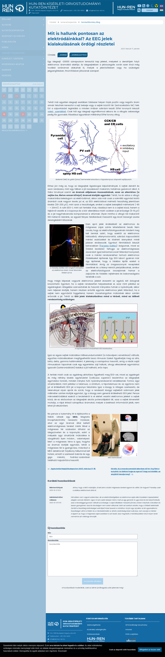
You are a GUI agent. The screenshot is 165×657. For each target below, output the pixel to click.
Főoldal (53, 22)
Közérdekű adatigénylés (96, 629)
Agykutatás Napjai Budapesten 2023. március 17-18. (72, 469)
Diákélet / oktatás (12, 59)
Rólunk (6, 19)
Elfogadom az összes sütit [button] (150, 650)
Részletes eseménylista (13, 130)
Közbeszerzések (93, 634)
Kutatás (6, 25)
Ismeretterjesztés (13, 53)
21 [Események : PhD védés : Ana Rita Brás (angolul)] (23, 114)
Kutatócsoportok (13, 30)
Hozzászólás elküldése (92, 581)
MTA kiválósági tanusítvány (136, 625)
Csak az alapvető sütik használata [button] (122, 650)
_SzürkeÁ (62, 55)
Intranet (150, 10)
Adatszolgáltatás (93, 625)
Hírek (5, 47)
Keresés (6, 75)
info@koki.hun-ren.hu (96, 10)
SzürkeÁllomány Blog (90, 22)
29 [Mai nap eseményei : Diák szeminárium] (16, 96)
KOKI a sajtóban (132, 634)
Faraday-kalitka (108, 245)
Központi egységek (13, 36)
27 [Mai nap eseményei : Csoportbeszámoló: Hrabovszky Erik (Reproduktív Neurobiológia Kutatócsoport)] (4, 96)
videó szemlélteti (57, 111)
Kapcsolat (35, 13)
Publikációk (9, 42)
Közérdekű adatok (13, 64)
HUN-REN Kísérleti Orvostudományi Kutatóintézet (65, 5)
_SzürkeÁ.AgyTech (78, 55)
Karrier (6, 70)
